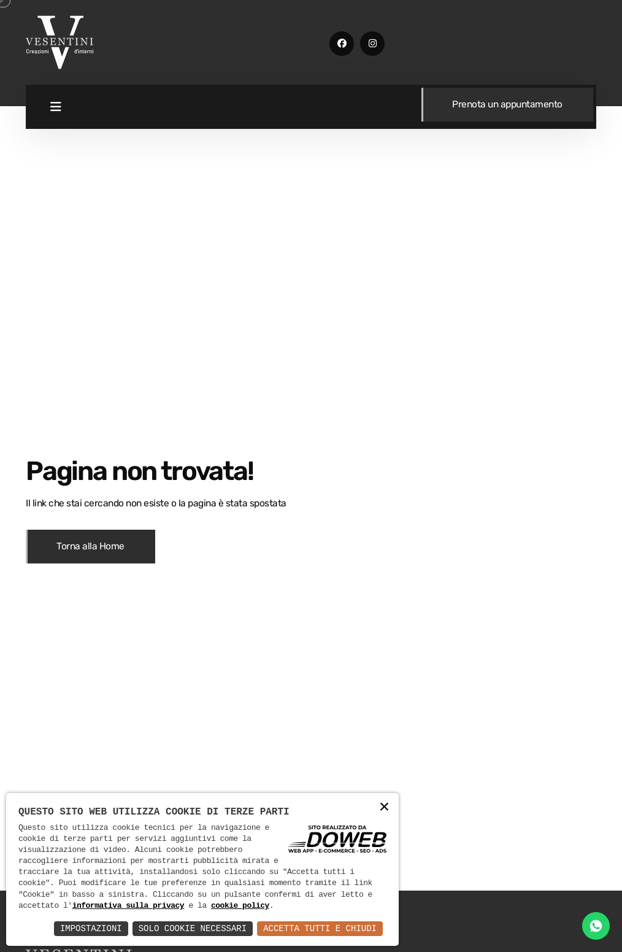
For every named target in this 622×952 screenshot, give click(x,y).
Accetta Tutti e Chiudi (320, 928)
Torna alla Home (90, 546)
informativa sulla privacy (128, 905)
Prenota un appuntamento (508, 104)
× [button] (384, 807)
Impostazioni (91, 928)
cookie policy (240, 905)
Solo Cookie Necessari (193, 928)
